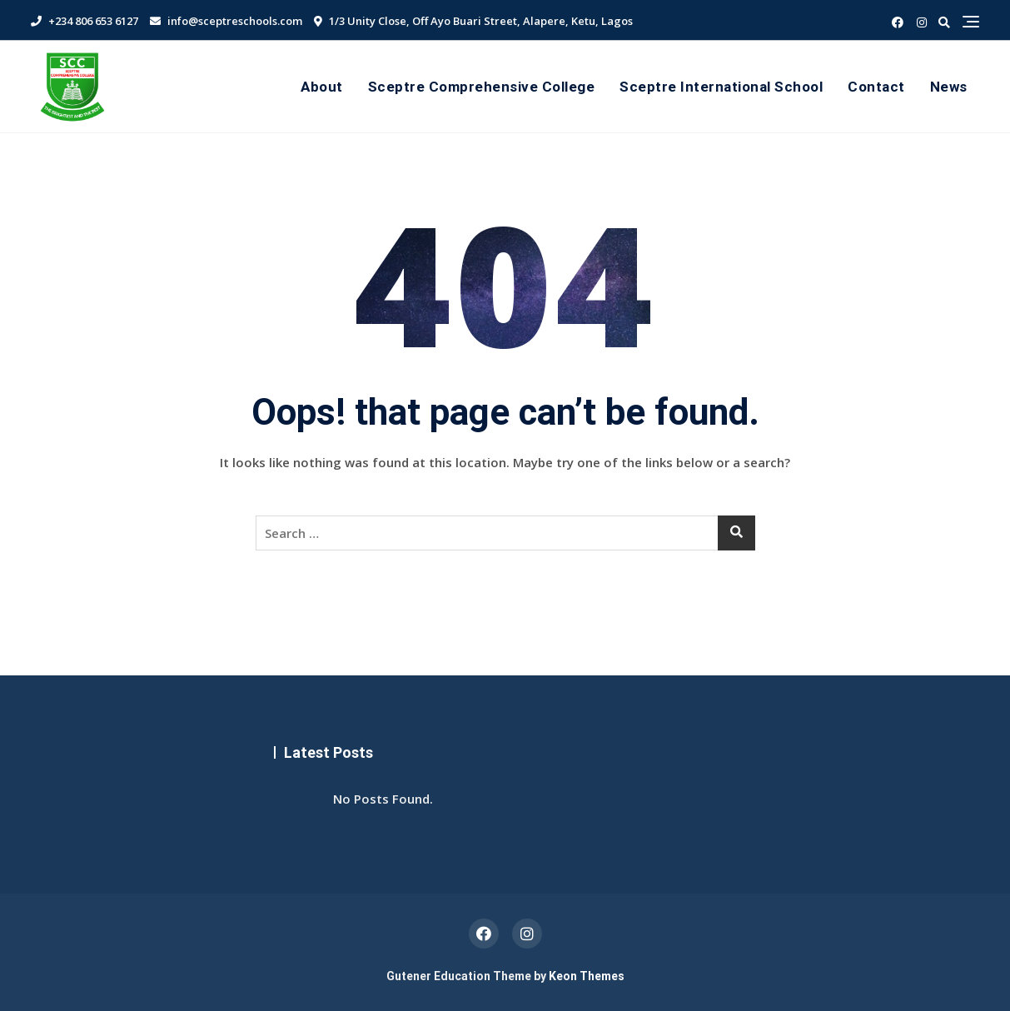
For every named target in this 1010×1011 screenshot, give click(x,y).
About (322, 86)
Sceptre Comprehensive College (481, 86)
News (949, 86)
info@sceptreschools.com (226, 20)
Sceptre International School (721, 86)
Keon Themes (586, 976)
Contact (876, 86)
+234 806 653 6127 (84, 20)
